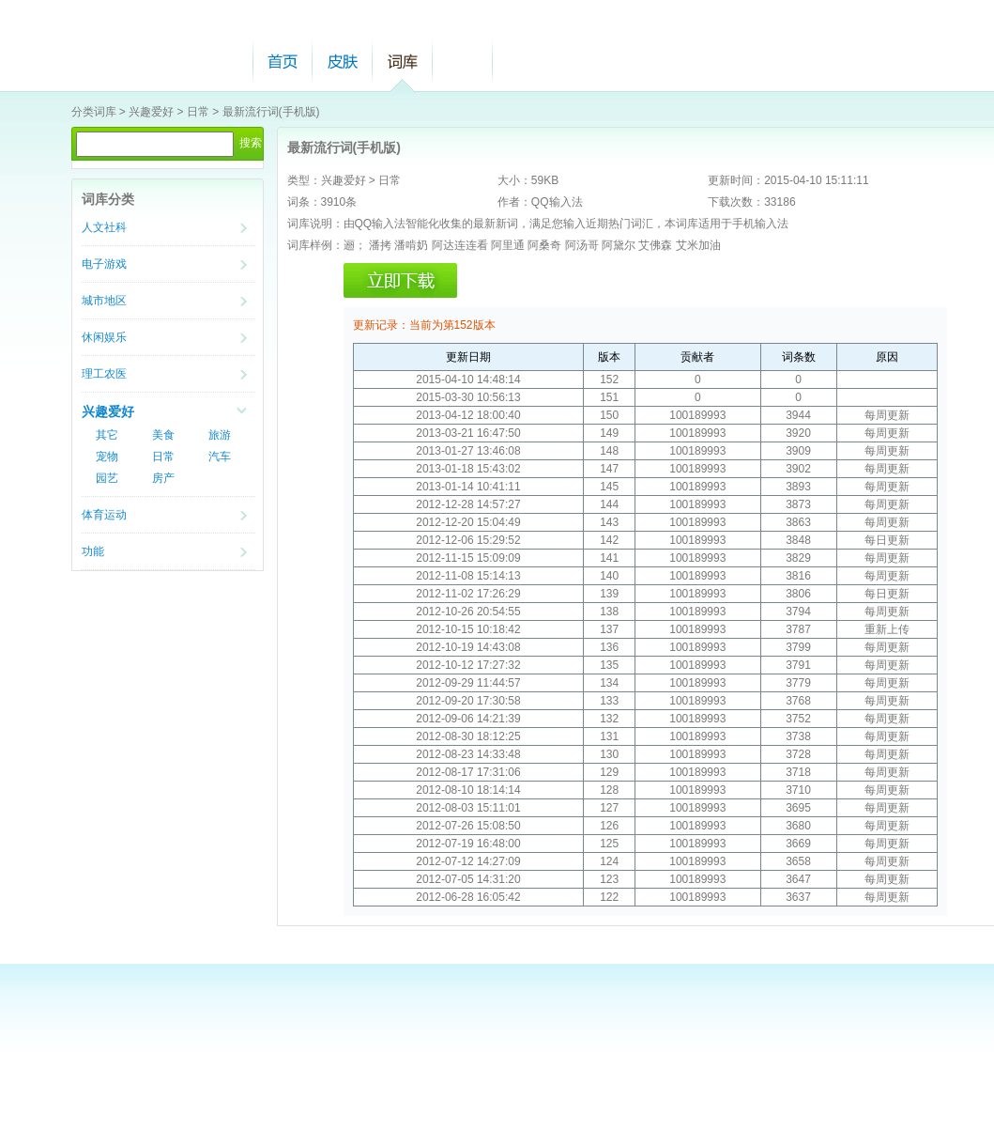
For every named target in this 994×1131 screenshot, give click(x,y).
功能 (93, 551)
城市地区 (104, 300)
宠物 (107, 456)
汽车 (219, 456)
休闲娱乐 (104, 337)
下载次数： (736, 202)
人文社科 (104, 227)
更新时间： (736, 180)
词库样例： (315, 245)
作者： (514, 202)
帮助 (463, 62)
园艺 (107, 478)
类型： (304, 180)
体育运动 (104, 514)
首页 (283, 62)
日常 (198, 111)
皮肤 (343, 62)
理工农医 (104, 373)
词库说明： (315, 223)
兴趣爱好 (151, 111)
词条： (304, 202)
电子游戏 (104, 264)
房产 (163, 478)
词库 (403, 62)
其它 (107, 435)
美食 (163, 435)
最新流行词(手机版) (271, 111)
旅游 (219, 435)
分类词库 (93, 111)
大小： (514, 180)
